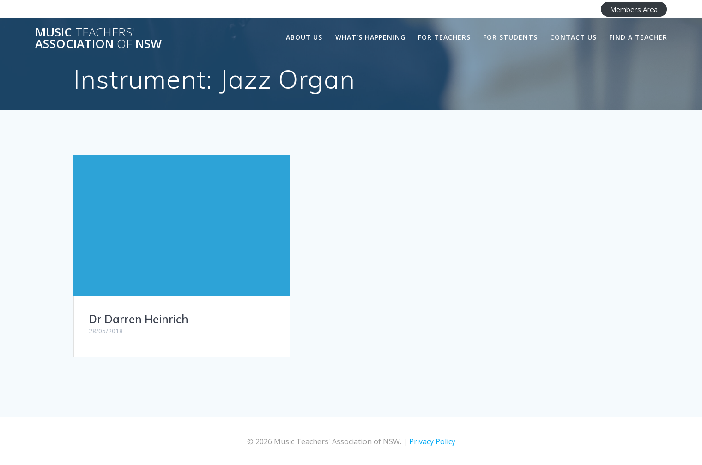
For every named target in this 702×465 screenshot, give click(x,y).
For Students (510, 37)
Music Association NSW (98, 38)
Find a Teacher (638, 37)
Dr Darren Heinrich (138, 319)
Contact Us (573, 37)
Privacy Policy (432, 441)
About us (304, 37)
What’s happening (370, 37)
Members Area (634, 9)
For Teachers (444, 37)
